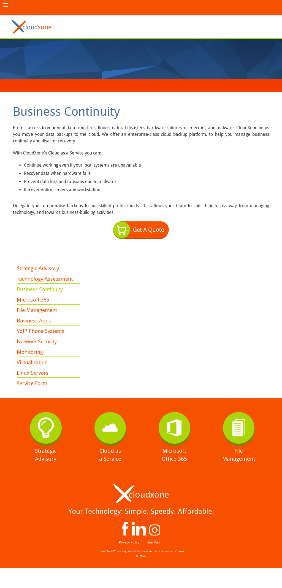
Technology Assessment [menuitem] (46, 280)
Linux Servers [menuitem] (33, 387)
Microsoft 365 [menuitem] (34, 304)
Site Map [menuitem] (152, 562)
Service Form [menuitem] (33, 399)
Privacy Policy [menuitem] (130, 562)
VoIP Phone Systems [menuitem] (42, 339)
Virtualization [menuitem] (33, 375)
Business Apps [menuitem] (34, 328)
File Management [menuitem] (38, 316)
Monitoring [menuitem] (30, 363)
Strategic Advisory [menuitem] (39, 269)
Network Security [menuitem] (38, 351)
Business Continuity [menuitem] (41, 292)
